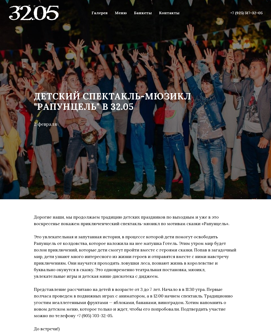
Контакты (169, 12)
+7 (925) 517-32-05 (246, 12)
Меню (121, 12)
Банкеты (143, 12)
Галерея (100, 12)
